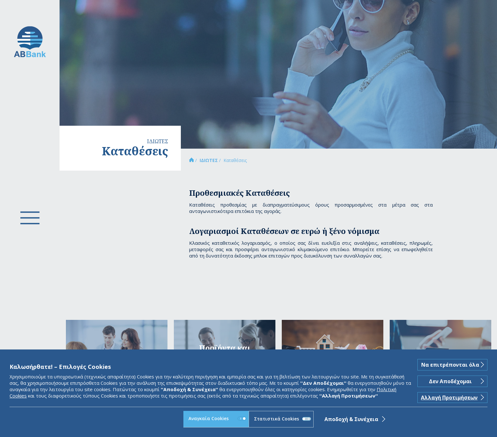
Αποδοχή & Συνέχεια (351, 419)
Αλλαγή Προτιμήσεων (449, 397)
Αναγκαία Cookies (217, 418)
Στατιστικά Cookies (282, 419)
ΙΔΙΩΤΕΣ (209, 160)
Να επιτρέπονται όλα (450, 364)
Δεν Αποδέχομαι (450, 381)
